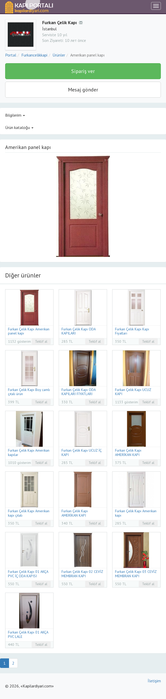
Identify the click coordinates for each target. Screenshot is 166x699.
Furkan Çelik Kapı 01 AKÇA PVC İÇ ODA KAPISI (28, 573)
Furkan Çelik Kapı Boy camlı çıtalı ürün (29, 391)
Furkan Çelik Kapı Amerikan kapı (135, 513)
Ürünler (59, 55)
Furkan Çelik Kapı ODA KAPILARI (78, 331)
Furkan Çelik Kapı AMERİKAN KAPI (128, 452)
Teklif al (41, 341)
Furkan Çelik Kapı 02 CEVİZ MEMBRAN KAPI (82, 573)
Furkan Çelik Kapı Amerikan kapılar (28, 452)
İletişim (154, 680)
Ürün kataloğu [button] (19, 127)
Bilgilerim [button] (15, 115)
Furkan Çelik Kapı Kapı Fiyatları (132, 331)
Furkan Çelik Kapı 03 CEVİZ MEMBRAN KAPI (135, 573)
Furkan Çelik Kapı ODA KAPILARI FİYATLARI (78, 391)
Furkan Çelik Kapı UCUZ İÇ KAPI (81, 452)
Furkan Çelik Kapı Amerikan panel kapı (28, 331)
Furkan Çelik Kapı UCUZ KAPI (133, 391)
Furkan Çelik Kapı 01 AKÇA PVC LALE (28, 634)
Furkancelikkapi (34, 55)
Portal (10, 55)
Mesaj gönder (83, 89)
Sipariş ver (83, 71)
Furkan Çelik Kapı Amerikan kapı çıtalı (28, 513)
